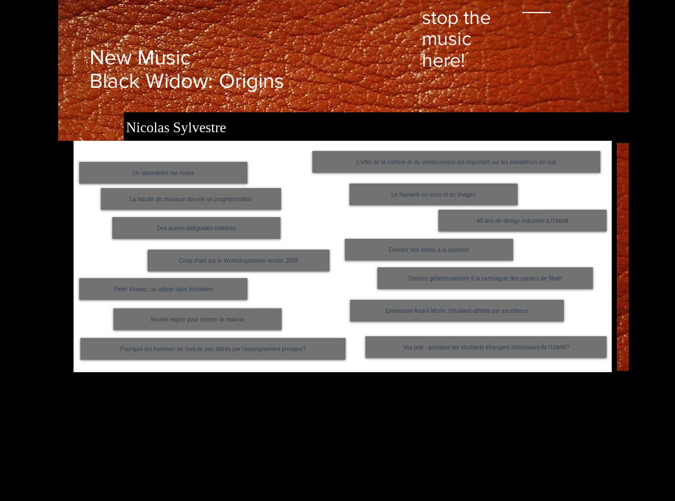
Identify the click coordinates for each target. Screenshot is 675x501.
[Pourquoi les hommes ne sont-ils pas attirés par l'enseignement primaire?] (212, 349)
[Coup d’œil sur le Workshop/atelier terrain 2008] (239, 260)
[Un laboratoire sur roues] (163, 173)
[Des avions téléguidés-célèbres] (196, 228)
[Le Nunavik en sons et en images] (433, 194)
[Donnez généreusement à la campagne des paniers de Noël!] (485, 278)
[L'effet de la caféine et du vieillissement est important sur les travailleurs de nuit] (456, 162)
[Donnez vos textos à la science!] (429, 249)
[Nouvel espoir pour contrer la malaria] (197, 319)
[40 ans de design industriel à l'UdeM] (522, 220)
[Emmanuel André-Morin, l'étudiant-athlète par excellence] (457, 310)
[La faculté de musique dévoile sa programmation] (191, 199)
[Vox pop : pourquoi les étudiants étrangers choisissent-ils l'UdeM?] (486, 347)
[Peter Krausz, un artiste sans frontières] (163, 289)
